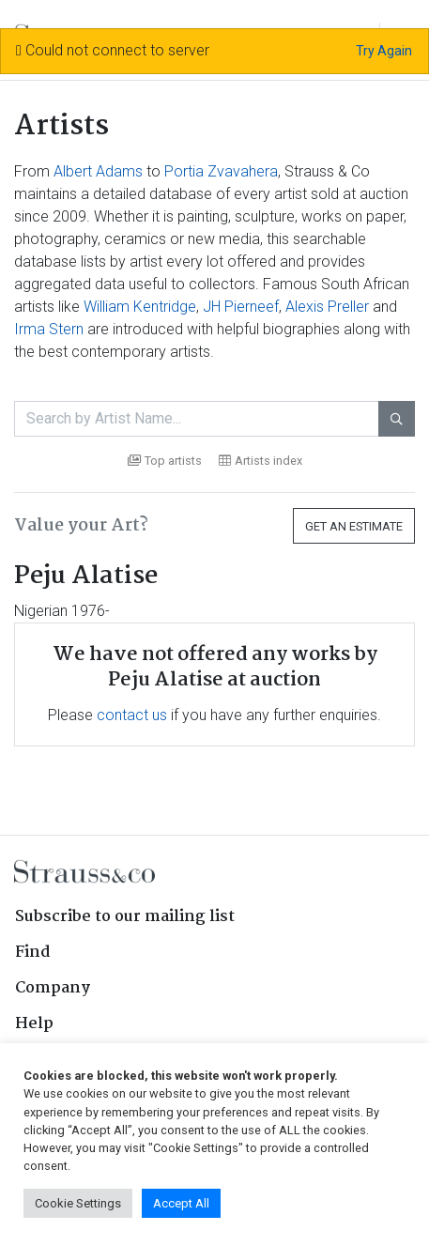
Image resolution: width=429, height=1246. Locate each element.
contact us (132, 715)
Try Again (384, 50)
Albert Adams (98, 171)
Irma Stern (49, 329)
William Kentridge (140, 306)
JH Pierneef (241, 306)
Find (33, 952)
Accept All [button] (181, 1203)
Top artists (165, 461)
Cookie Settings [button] (78, 1203)
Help (34, 1024)
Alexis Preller (327, 306)
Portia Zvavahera (221, 171)
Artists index (260, 461)
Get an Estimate (354, 526)
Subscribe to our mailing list (125, 917)
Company (52, 988)
